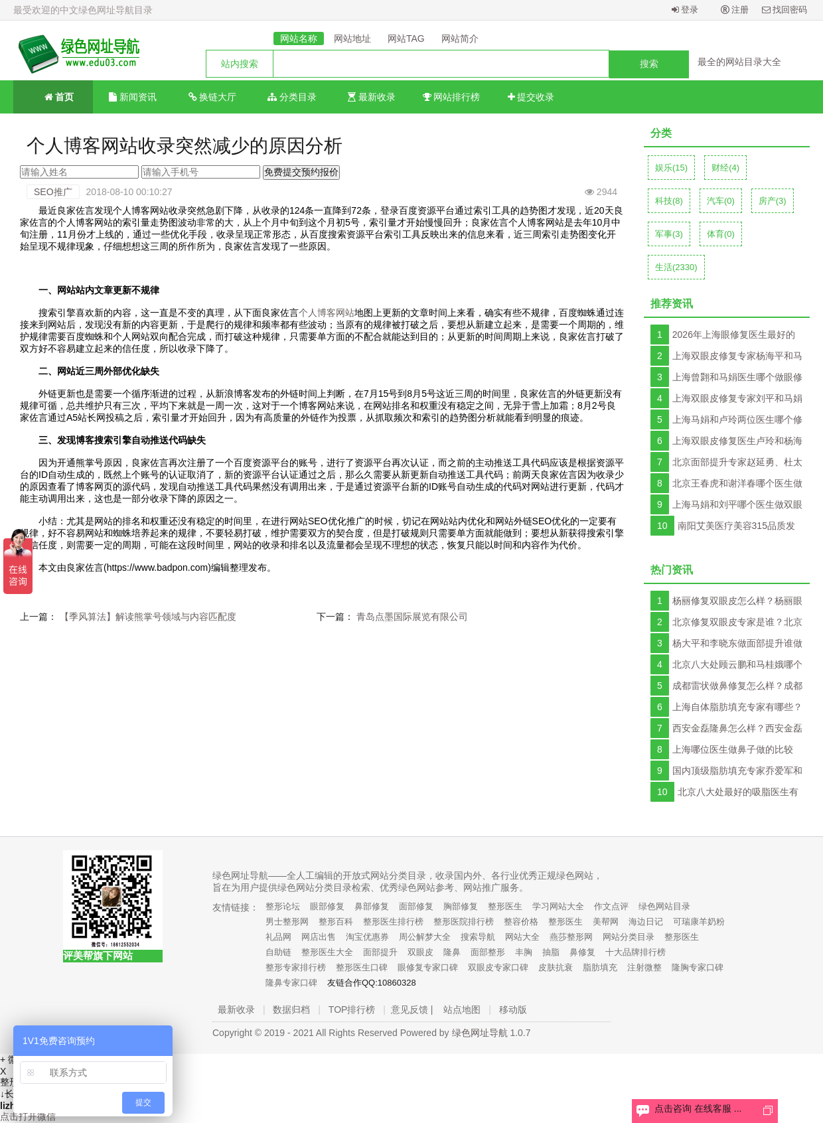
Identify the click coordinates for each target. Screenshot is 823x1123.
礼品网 (278, 937)
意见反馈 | (412, 1009)
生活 (676, 267)
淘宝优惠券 (367, 937)
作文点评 (611, 906)
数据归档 (291, 1009)
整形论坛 (282, 906)
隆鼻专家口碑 (291, 983)
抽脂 (551, 952)
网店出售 (318, 937)
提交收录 (531, 97)
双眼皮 (420, 952)
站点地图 (462, 1009)
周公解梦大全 (425, 937)
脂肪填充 (600, 967)
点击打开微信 (28, 1116)
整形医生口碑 (362, 967)
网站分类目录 (628, 937)
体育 (721, 234)
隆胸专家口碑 (697, 967)
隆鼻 (452, 952)
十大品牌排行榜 (635, 952)
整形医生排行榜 (393, 922)
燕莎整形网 (571, 937)
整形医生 (505, 906)
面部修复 (416, 906)
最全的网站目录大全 (739, 61)
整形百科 (336, 922)
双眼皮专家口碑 (498, 967)
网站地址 (352, 38)
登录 (685, 10)
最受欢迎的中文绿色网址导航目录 (83, 10)
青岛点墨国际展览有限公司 (412, 616)
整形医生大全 (327, 952)
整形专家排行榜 (295, 967)
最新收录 (372, 97)
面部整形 (488, 952)
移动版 (513, 1009)
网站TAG (406, 38)
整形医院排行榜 (463, 922)
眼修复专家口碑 (428, 967)
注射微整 (644, 967)
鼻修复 (582, 952)
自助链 (278, 952)
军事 (669, 234)
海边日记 (646, 922)
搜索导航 (478, 937)
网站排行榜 (452, 97)
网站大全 (522, 937)
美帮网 (606, 922)
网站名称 (298, 38)
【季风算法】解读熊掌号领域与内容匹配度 (148, 616)
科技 (669, 201)
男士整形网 (287, 922)
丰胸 (523, 952)
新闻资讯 (133, 97)
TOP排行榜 (352, 1009)
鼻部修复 (371, 906)
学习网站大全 (558, 906)
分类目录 (292, 97)
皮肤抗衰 (555, 967)
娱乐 (671, 168)
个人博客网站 (326, 312)
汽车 (721, 201)
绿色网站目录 (664, 906)
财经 (725, 168)
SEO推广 (53, 192)
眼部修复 (327, 906)
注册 (735, 10)
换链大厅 (212, 97)
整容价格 (521, 922)
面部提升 (380, 952)
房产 (772, 201)
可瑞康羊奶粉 (699, 922)
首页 (53, 96)
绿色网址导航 (480, 1032)
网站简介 (460, 38)
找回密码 (785, 10)
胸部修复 (460, 906)
